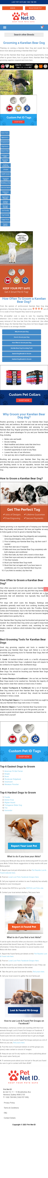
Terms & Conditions (11, 1108)
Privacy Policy (9, 1103)
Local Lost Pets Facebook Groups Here (23, 877)
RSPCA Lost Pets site (34, 888)
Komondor (8, 810)
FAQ (5, 1113)
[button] (4, 27)
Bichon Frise (9, 800)
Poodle (7, 797)
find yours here (38, 972)
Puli (5, 808)
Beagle (7, 774)
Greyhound (8, 782)
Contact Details (10, 1118)
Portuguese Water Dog (13, 805)
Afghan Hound (9, 802)
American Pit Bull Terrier (13, 771)
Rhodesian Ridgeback (12, 779)
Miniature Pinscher (11, 784)
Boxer (6, 776)
